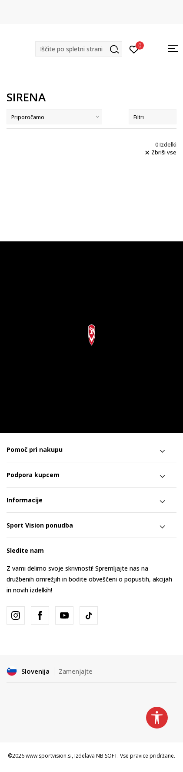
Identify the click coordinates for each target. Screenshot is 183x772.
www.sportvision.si (49, 755)
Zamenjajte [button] (76, 671)
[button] (78, 49)
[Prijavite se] (134, 48)
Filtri (152, 117)
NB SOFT (106, 755)
